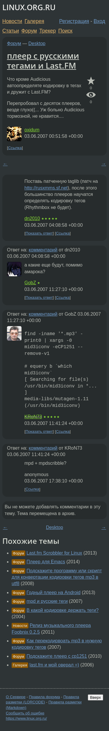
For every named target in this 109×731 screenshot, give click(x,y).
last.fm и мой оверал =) (54, 664)
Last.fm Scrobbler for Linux (54, 553)
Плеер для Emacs (45, 561)
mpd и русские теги (47, 601)
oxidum (32, 129)
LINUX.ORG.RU (29, 7)
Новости (12, 21)
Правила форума (44, 697)
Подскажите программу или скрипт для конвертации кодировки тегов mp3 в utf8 (57, 577)
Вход (99, 21)
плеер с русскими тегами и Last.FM (43, 60)
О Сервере (16, 697)
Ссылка (15, 148)
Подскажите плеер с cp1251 (56, 656)
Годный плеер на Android (53, 592)
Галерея (34, 21)
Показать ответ (39, 233)
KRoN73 (33, 416)
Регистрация (74, 21)
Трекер (47, 31)
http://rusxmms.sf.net (45, 187)
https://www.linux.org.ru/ (26, 718)
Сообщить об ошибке (25, 713)
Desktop (37, 43)
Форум (29, 31)
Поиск (65, 31)
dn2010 (32, 218)
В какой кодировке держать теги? (62, 610)
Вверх (95, 697)
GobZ (30, 282)
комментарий (43, 249)
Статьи (10, 31)
